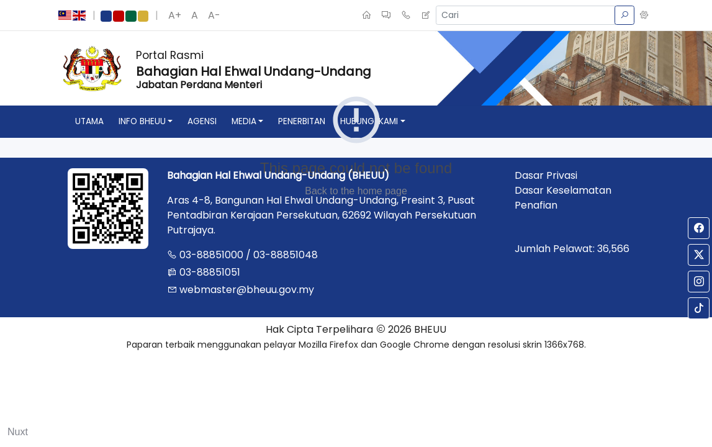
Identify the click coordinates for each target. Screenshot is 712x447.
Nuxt (17, 432)
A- (214, 15)
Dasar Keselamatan (563, 190)
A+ (174, 15)
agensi (202, 121)
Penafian (536, 205)
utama (89, 121)
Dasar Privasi (546, 175)
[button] (644, 15)
